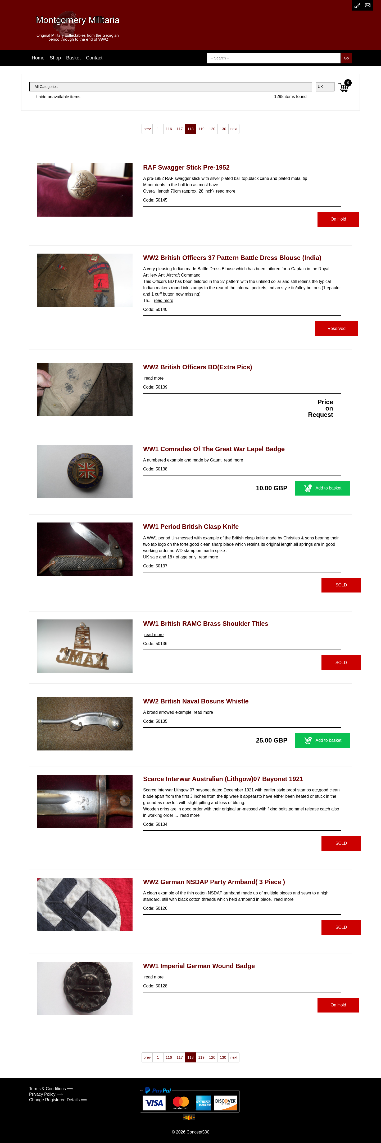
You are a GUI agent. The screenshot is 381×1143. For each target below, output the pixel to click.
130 (223, 129)
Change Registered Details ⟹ (58, 1100)
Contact (94, 57)
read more (225, 191)
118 (190, 129)
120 (212, 129)
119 (201, 129)
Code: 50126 (155, 908)
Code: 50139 (155, 387)
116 (169, 129)
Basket (73, 57)
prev (147, 129)
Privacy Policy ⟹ (46, 1094)
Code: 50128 (155, 986)
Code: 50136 (155, 643)
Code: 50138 (155, 469)
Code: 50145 (155, 200)
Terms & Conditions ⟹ (51, 1088)
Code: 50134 (155, 824)
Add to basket (308, 488)
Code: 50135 (155, 721)
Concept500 (198, 1132)
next (233, 129)
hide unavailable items (56, 97)
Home (38, 57)
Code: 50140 (155, 309)
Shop (55, 57)
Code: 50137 (155, 566)
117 (179, 129)
